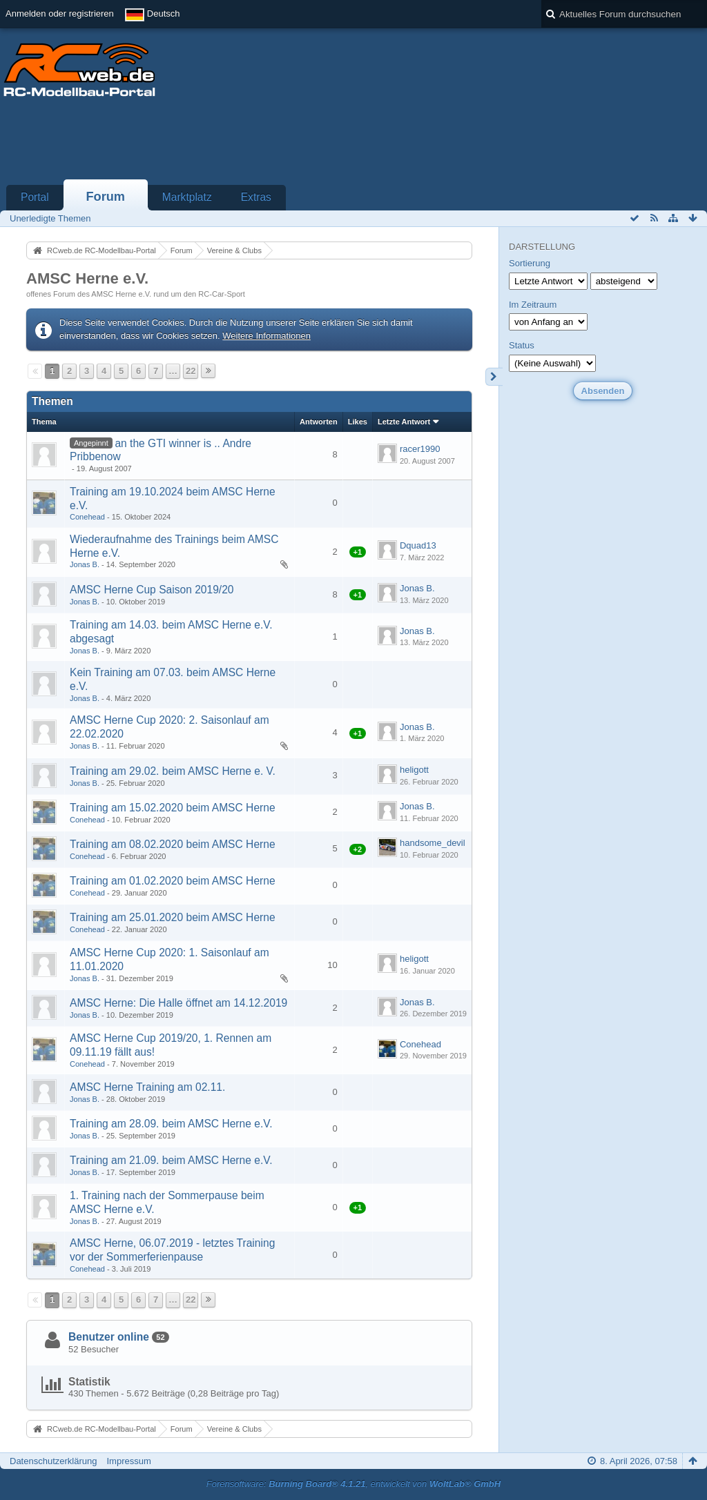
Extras (256, 197)
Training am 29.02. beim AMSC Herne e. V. (172, 771)
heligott (414, 769)
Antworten (319, 421)
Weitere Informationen (266, 335)
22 (190, 371)
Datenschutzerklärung (53, 1461)
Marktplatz (187, 197)
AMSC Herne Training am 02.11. (147, 1087)
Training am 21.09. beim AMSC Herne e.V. (171, 1160)
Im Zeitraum (532, 304)
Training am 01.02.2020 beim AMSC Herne (172, 881)
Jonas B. (84, 564)
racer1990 (420, 449)
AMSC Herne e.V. (87, 278)
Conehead (87, 517)
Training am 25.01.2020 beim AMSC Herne (172, 917)
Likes (357, 421)
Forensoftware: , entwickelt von (353, 1484)
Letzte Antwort (404, 421)
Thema (44, 421)
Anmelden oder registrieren (60, 13)
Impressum (128, 1461)
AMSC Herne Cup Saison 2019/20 (152, 589)
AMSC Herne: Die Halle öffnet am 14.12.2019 (178, 1003)
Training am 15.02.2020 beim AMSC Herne (172, 807)
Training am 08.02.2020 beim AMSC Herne (172, 844)
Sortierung (529, 263)
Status (521, 345)
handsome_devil (432, 843)
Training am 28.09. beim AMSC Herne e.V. (171, 1123)
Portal (35, 197)
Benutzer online (108, 1337)
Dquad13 (418, 545)
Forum (105, 197)
